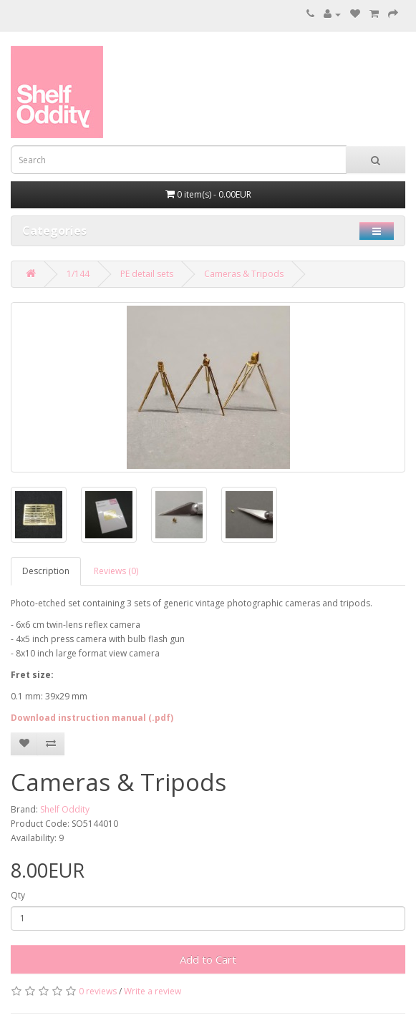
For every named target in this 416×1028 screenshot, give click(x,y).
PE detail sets (146, 274)
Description (45, 571)
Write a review (152, 991)
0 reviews (98, 991)
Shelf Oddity (65, 809)
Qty (18, 895)
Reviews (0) (116, 571)
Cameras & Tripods (244, 274)
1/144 (78, 274)
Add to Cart (208, 959)
